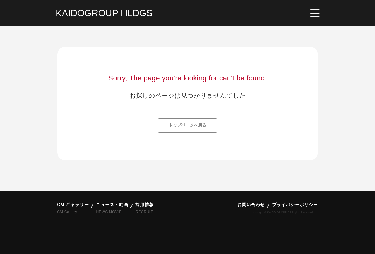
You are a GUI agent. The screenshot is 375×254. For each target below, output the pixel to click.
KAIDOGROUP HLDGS (104, 13)
